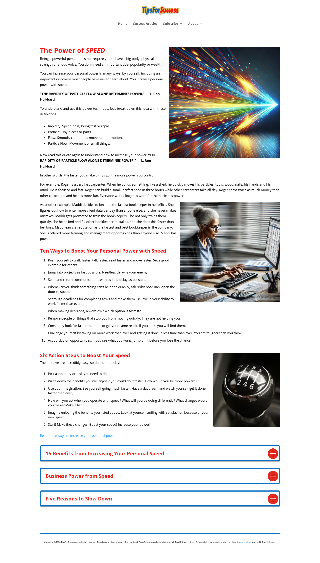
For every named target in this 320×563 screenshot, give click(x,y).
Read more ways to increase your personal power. (78, 435)
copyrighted (246, 542)
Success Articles (145, 24)
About (193, 24)
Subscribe (170, 24)
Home (122, 24)
